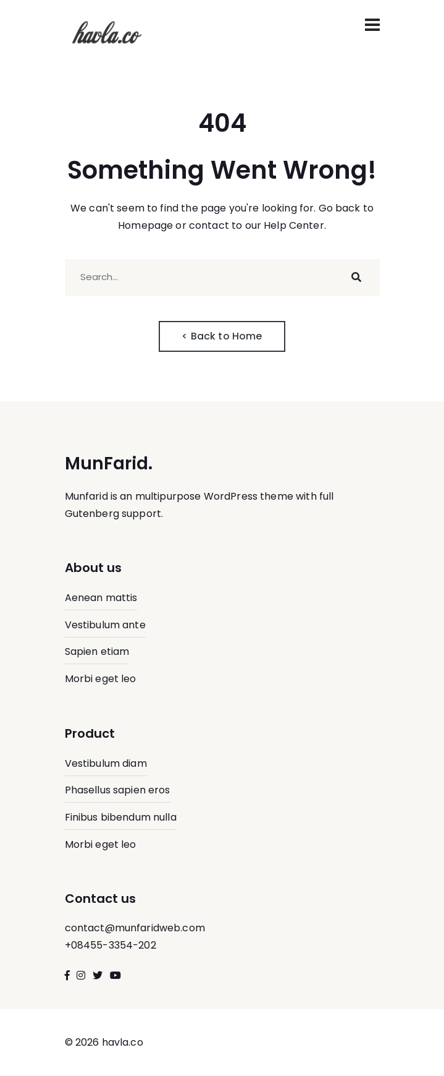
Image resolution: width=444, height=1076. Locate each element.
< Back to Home (222, 336)
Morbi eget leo (100, 679)
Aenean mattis (101, 598)
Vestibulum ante (105, 625)
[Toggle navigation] (372, 25)
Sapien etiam (97, 651)
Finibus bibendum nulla (121, 817)
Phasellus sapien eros (117, 790)
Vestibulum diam (106, 763)
